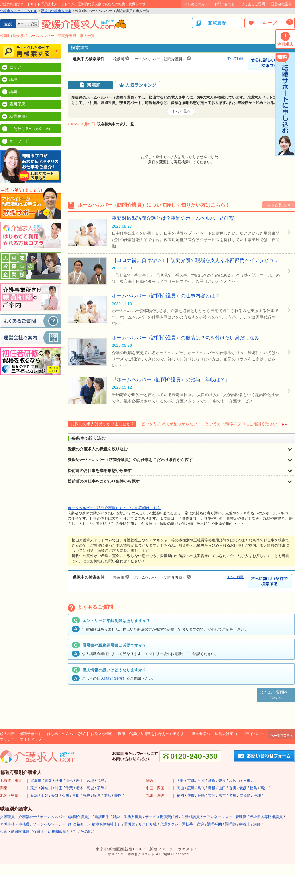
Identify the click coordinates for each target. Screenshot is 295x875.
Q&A (81, 734)
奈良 (222, 780)
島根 (211, 788)
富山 (76, 795)
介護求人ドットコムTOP (18, 11)
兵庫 (201, 780)
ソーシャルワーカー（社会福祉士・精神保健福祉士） (77, 824)
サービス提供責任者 (161, 817)
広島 (191, 788)
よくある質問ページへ (276, 695)
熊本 (222, 795)
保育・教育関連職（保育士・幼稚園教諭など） (38, 831)
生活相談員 (190, 817)
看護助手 (102, 817)
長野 (55, 795)
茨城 (90, 788)
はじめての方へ (196, 4)
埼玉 (58, 788)
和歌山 (234, 780)
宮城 (90, 780)
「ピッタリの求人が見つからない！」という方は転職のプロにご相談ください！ (209, 424)
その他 (86, 831)
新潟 (34, 795)
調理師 (230, 824)
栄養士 (244, 824)
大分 (211, 795)
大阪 (180, 780)
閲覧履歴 (210, 23)
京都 (191, 780)
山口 (222, 788)
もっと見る (181, 111)
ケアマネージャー (217, 817)
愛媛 (243, 788)
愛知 (107, 795)
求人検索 (7, 734)
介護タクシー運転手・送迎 (182, 824)
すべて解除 (235, 58)
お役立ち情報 (102, 734)
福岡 (180, 795)
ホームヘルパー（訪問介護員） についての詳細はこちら (114, 508)
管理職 (240, 817)
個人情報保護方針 (111, 678)
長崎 (201, 795)
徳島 (253, 788)
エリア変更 (29, 24)
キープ (270, 22)
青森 (48, 780)
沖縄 (257, 795)
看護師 (129, 824)
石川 (65, 795)
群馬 (100, 788)
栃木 (79, 788)
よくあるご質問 (253, 4)
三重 (246, 780)
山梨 (44, 795)
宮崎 (232, 795)
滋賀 (211, 780)
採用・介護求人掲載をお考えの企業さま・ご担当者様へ (164, 734)
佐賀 (191, 795)
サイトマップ (31, 739)
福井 (86, 795)
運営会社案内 (281, 4)
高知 (264, 788)
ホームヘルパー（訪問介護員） (66, 817)
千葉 (69, 788)
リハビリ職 (147, 824)
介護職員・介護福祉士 (18, 817)
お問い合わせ (224, 4)
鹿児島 (244, 795)
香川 (232, 788)
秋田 (58, 780)
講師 (257, 824)
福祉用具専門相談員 (266, 817)
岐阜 (97, 795)
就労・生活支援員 (127, 817)
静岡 (118, 795)
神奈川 (46, 788)
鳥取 (201, 788)
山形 (69, 780)
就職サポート (31, 734)
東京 (34, 788)
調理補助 (214, 824)
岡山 (180, 788)
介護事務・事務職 (15, 824)
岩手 (79, 780)
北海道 (35, 780)
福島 (100, 780)
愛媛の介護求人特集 (56, 11)
